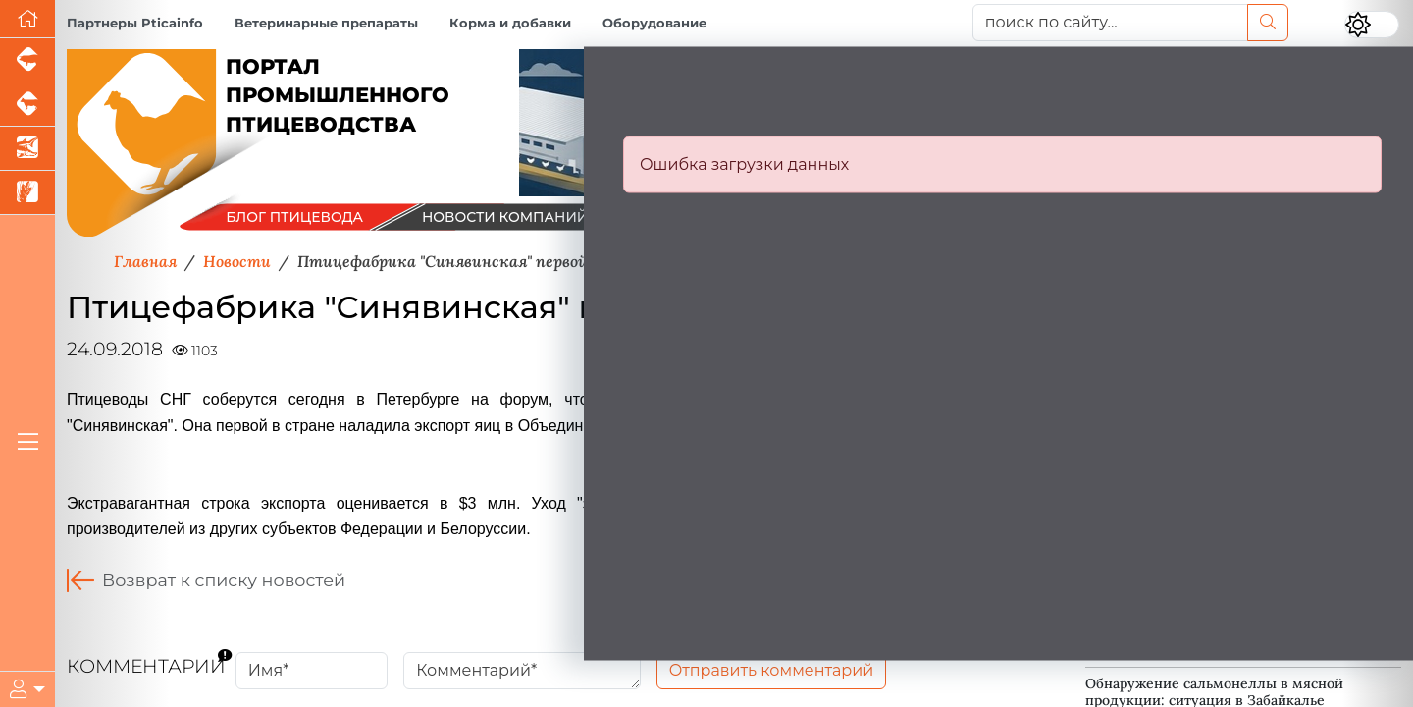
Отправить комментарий (771, 670)
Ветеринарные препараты (326, 23)
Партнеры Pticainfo (135, 23)
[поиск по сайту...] (1110, 22)
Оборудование (654, 23)
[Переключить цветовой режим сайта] (1371, 24)
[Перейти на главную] (27, 19)
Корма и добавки (510, 23)
